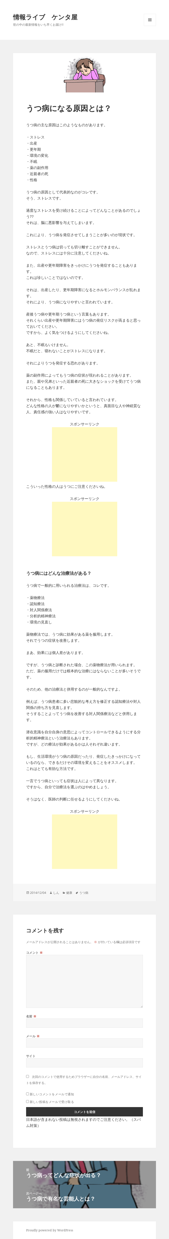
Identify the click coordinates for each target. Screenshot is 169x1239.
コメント (34, 953)
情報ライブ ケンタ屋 (45, 17)
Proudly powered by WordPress (49, 1230)
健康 (69, 893)
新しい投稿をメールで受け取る (52, 1102)
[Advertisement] (84, 454)
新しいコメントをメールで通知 (52, 1094)
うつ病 (83, 893)
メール (33, 1036)
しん (56, 893)
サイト (31, 1056)
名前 (31, 1016)
